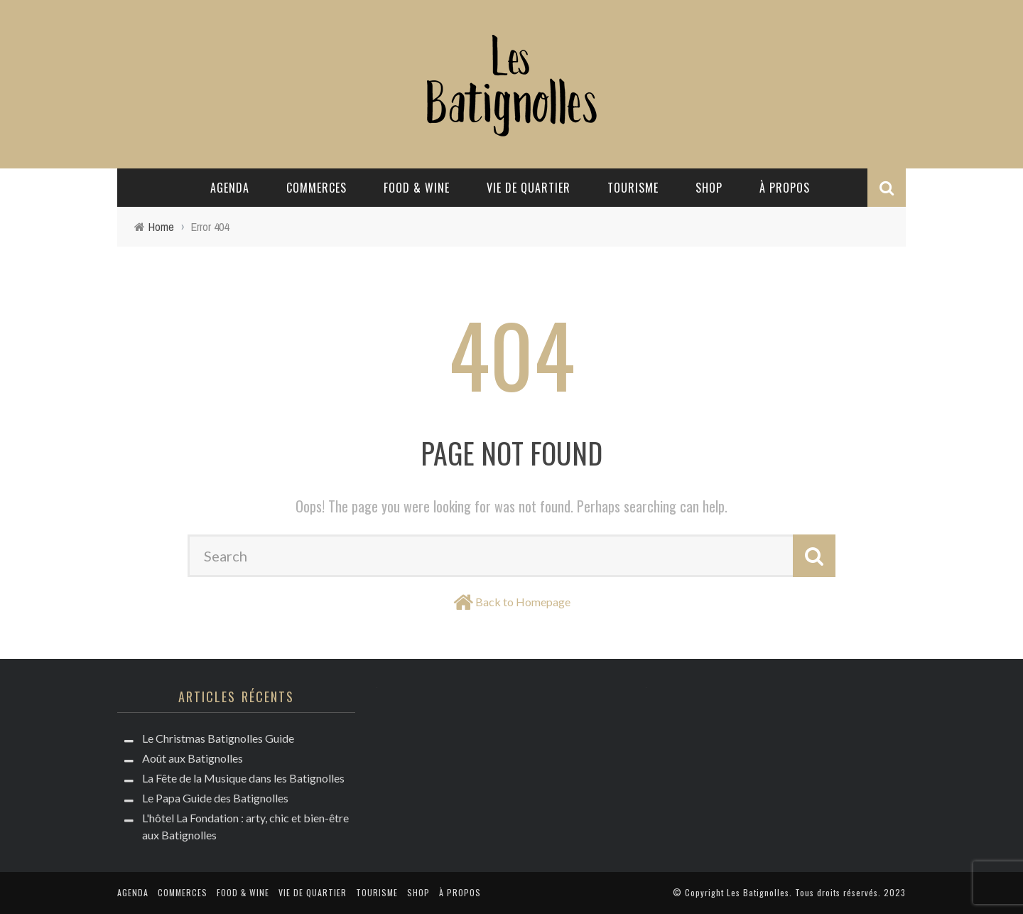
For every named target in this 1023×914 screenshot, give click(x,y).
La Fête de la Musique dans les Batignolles (243, 778)
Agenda (229, 187)
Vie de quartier (528, 187)
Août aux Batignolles (192, 758)
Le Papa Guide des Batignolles (215, 798)
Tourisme (633, 187)
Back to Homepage (522, 601)
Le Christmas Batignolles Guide (218, 738)
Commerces (316, 187)
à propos (784, 187)
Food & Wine (417, 187)
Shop (708, 187)
